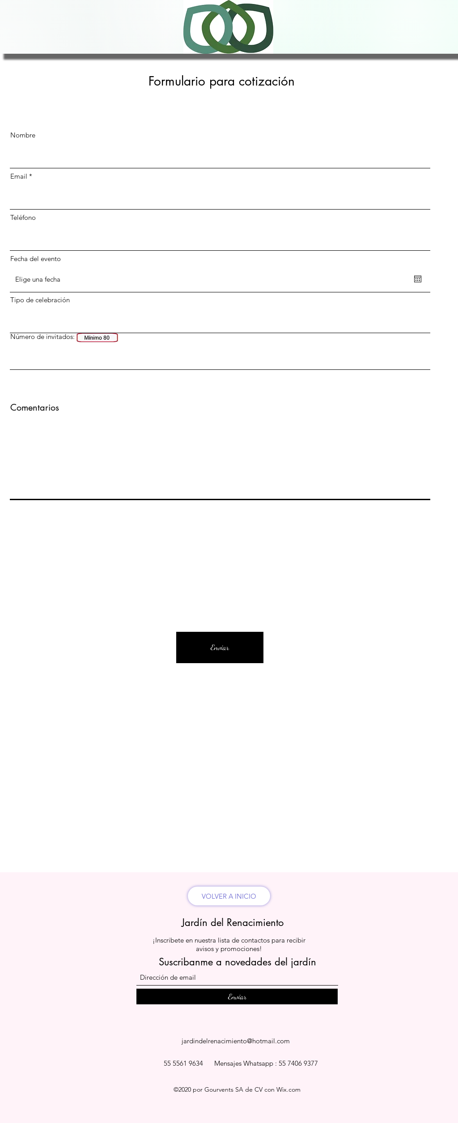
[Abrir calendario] (417, 279)
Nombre (22, 135)
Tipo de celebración (40, 299)
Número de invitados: (42, 336)
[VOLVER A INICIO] (229, 896)
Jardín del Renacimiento (233, 922)
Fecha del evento (35, 258)
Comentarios (34, 407)
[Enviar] (219, 647)
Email (18, 176)
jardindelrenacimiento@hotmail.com (236, 1041)
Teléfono (23, 217)
